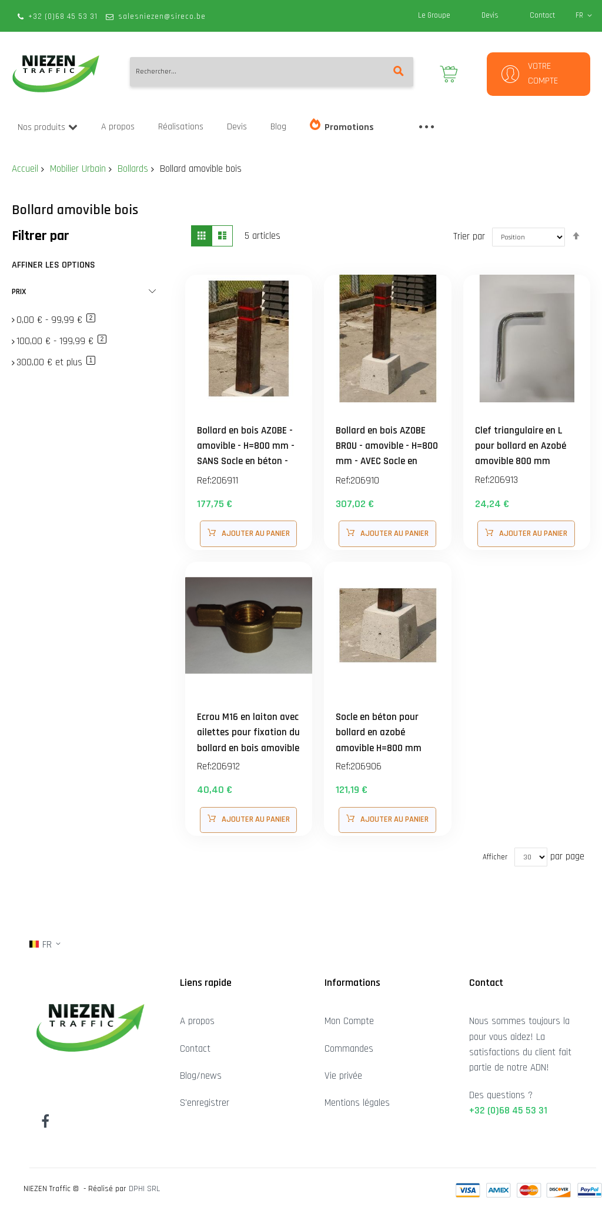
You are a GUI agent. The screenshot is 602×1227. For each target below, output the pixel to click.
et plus (55, 362)
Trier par (469, 235)
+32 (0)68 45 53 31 (63, 16)
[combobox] (271, 71)
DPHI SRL (144, 1188)
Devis (490, 15)
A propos (197, 1021)
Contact (542, 15)
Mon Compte (349, 1021)
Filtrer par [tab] (40, 236)
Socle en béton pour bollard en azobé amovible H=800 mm (380, 732)
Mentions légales (357, 1102)
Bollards (133, 168)
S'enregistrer (204, 1102)
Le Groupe (434, 15)
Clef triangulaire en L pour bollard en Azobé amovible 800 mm (521, 446)
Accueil (25, 168)
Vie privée (343, 1075)
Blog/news (201, 1075)
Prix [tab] (19, 291)
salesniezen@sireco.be (162, 16)
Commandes (349, 1048)
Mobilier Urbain (78, 168)
